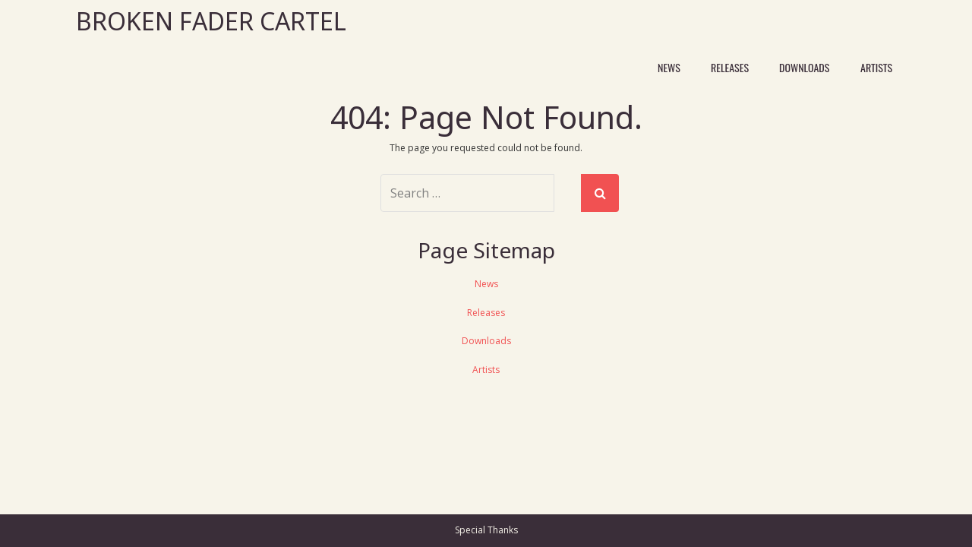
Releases (730, 67)
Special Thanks (486, 529)
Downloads (804, 67)
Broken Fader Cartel (211, 21)
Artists (876, 67)
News (669, 67)
